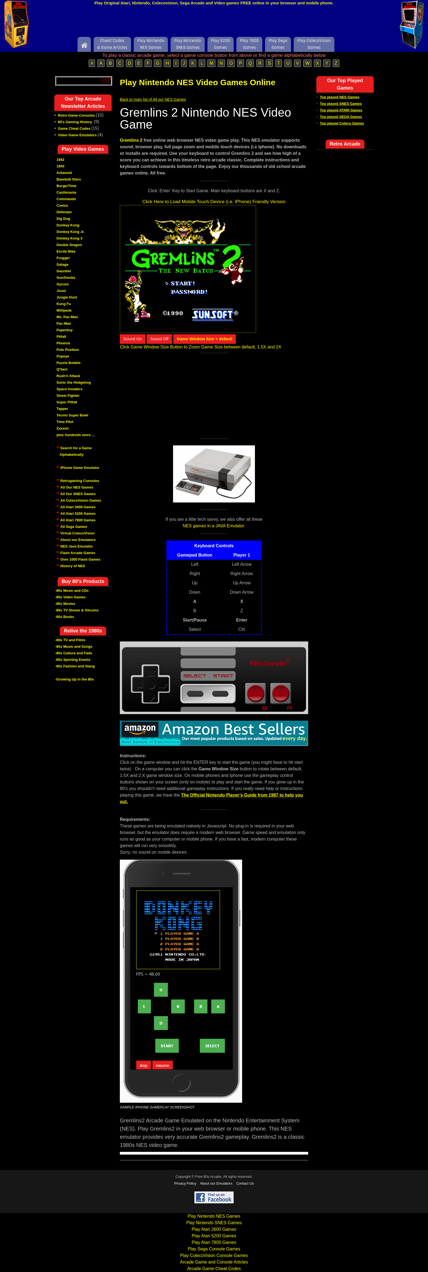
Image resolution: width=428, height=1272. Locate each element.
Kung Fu (64, 304)
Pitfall (61, 337)
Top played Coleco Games (342, 123)
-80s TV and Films (70, 640)
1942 (60, 160)
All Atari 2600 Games (78, 507)
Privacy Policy (185, 1183)
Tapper (62, 409)
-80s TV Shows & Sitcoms (77, 610)
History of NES (72, 566)
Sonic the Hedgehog (74, 382)
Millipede (64, 310)
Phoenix (63, 343)
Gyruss (63, 284)
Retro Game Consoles (76, 115)
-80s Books (64, 617)
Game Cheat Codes (74, 128)
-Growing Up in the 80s (74, 679)
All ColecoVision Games (80, 500)
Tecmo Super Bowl (72, 415)
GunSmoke (66, 278)
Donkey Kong (68, 225)
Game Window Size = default (205, 338)
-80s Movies (65, 604)
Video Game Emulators (77, 135)
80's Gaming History (75, 122)
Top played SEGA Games (341, 117)
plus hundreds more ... (75, 435)
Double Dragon (69, 245)
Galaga (62, 264)
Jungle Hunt (67, 297)
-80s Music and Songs (74, 646)
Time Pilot (65, 422)
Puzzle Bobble (69, 363)
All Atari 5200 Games (78, 513)
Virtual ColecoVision (77, 533)
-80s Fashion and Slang (75, 666)
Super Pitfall (67, 402)
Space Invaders (69, 389)
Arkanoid (64, 173)
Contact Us (245, 1183)
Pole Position (68, 350)
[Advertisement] (214, 22)
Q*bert (62, 369)
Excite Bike (66, 251)
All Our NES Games (76, 487)
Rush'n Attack (68, 376)
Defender (64, 212)
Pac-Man (64, 323)
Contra (62, 205)
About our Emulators (78, 540)
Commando (66, 199)
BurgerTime (66, 186)
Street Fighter (68, 396)
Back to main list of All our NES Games (153, 99)
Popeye (63, 356)
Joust (61, 291)
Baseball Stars (69, 179)
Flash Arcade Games (77, 553)
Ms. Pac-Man (67, 317)
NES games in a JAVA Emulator (213, 525)
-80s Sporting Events (72, 660)
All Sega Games (73, 527)
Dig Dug (63, 219)
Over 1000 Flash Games (80, 559)
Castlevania (66, 192)
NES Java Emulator (76, 546)
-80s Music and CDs (72, 590)
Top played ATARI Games (341, 110)
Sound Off (159, 338)
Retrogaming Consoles (79, 481)
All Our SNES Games (78, 494)
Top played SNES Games (341, 104)
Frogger (63, 258)
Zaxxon (63, 428)
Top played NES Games (339, 97)
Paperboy (65, 330)
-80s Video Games (70, 597)
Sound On (132, 338)
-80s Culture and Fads (73, 653)
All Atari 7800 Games (78, 520)
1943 (60, 166)
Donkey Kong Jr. (71, 232)
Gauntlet (64, 271)
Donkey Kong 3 (69, 238)
